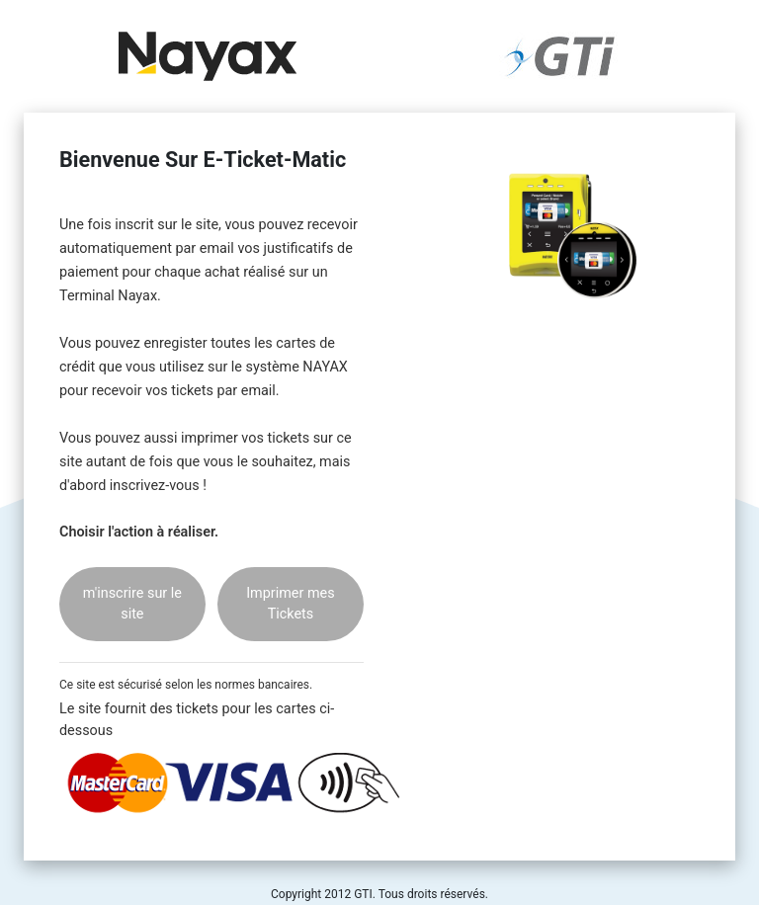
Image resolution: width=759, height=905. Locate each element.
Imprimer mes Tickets (290, 604)
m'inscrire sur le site (132, 604)
